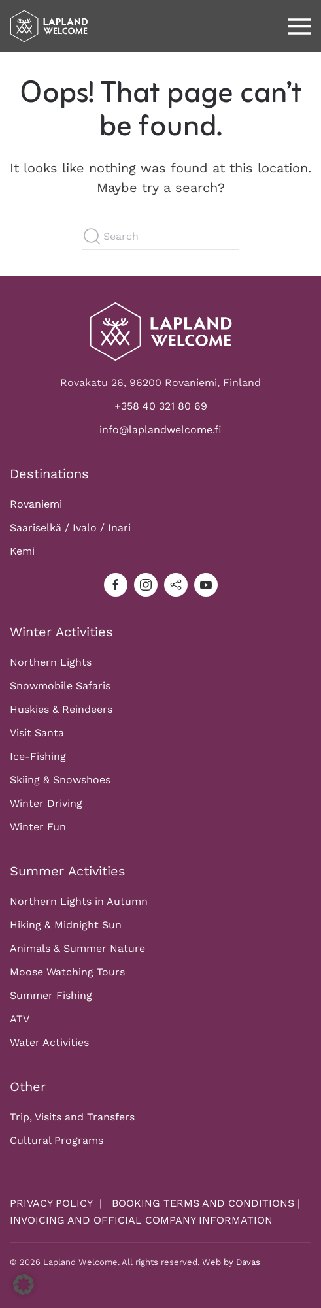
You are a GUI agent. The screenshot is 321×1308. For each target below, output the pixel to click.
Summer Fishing (51, 996)
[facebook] (115, 585)
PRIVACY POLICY (53, 1204)
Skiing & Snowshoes (60, 780)
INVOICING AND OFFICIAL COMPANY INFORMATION (141, 1221)
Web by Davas (231, 1262)
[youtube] (206, 585)
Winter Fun (38, 827)
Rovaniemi (36, 505)
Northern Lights (51, 663)
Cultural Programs (56, 1141)
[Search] (160, 236)
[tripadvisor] (176, 585)
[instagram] (146, 585)
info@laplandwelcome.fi (160, 430)
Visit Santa (37, 733)
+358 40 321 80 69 (160, 407)
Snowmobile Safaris (60, 686)
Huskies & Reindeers (61, 710)
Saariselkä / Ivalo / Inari (70, 528)
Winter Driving (46, 804)
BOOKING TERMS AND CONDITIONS (203, 1204)
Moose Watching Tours (67, 972)
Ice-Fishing (38, 757)
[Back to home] (49, 26)
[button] (299, 26)
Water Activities (49, 1043)
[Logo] (161, 331)
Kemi (22, 552)
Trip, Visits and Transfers (72, 1117)
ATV (19, 1019)
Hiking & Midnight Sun (66, 925)
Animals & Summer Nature (77, 949)
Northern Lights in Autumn (79, 902)
